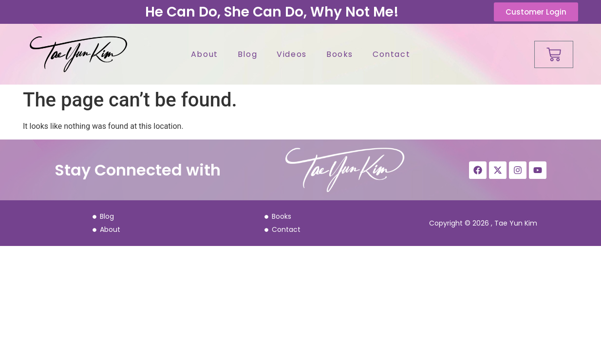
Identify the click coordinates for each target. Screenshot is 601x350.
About (204, 54)
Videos (292, 54)
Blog (247, 54)
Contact (391, 54)
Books (339, 54)
